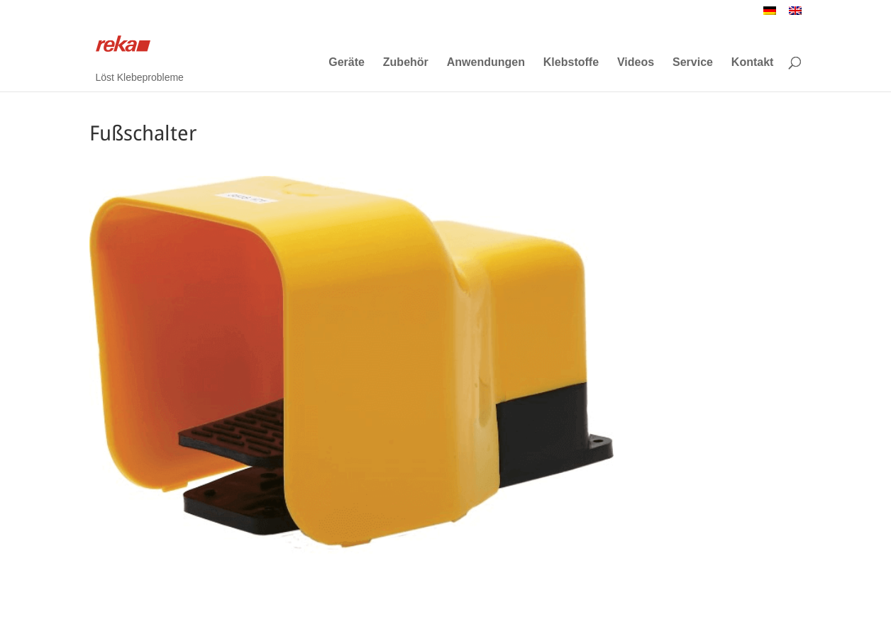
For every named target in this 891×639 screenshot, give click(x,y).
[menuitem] (769, 14)
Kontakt (752, 62)
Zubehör (405, 62)
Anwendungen (486, 62)
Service (693, 62)
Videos (635, 62)
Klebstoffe (571, 62)
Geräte (346, 62)
